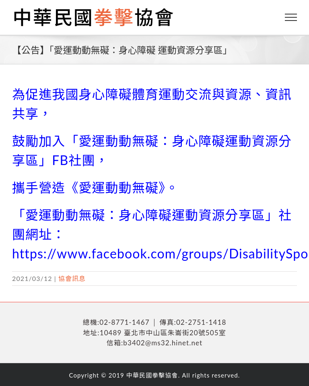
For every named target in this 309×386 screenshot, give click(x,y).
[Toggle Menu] (291, 17)
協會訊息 (72, 278)
